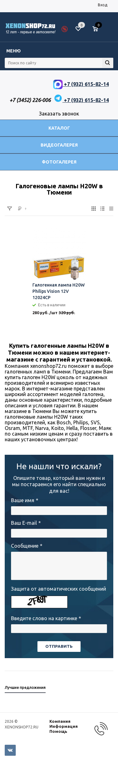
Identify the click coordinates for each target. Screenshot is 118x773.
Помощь (58, 731)
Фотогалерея (59, 161)
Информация (63, 726)
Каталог (59, 128)
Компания (59, 721)
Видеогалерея (59, 145)
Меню (13, 50)
